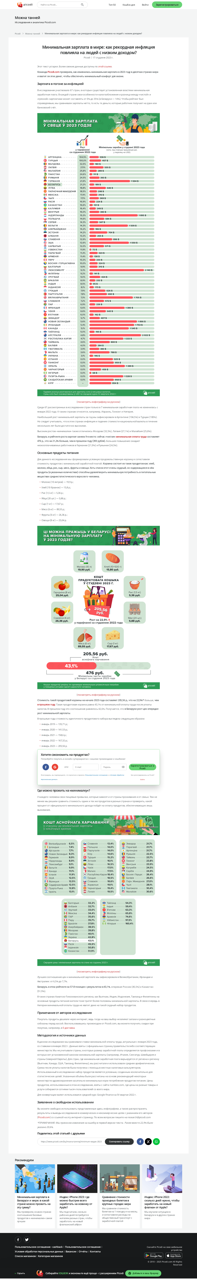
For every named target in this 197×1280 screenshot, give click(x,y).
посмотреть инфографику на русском (98, 401)
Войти (145, 4)
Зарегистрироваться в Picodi (142, 767)
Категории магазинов (50, 1256)
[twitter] (148, 1141)
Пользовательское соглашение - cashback (39, 1246)
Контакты (95, 1251)
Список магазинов (25, 1256)
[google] (55, 767)
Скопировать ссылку (119, 1141)
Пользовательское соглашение (96, 775)
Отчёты (83, 1251)
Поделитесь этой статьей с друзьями (61, 1133)
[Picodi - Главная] (25, 4)
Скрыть (21, 1275)
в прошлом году (46, 704)
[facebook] (46, 767)
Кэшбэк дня (129, 4)
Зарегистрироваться (167, 4)
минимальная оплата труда (131, 436)
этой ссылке (105, 66)
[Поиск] (82, 4)
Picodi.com (53, 72)
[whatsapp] (156, 1141)
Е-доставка (69, 1027)
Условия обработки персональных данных (39, 1251)
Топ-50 (112, 4)
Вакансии (71, 1251)
